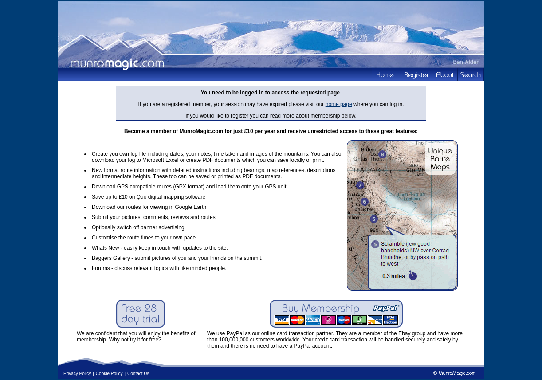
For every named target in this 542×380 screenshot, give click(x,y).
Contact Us (138, 373)
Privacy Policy (77, 373)
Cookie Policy (109, 373)
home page (339, 104)
